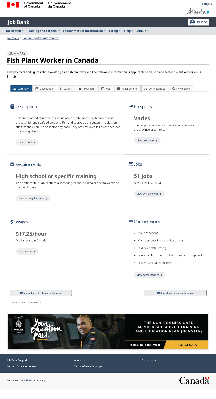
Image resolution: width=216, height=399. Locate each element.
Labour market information (41, 38)
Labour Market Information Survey (40, 302)
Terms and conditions (19, 389)
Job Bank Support (17, 369)
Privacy (41, 389)
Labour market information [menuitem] (84, 31)
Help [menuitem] (129, 31)
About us (79, 369)
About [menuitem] (143, 31)
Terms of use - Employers (89, 375)
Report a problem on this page (175, 302)
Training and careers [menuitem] (43, 31)
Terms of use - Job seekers (22, 375)
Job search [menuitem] (15, 31)
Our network (149, 369)
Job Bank (18, 22)
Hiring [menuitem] (115, 31)
